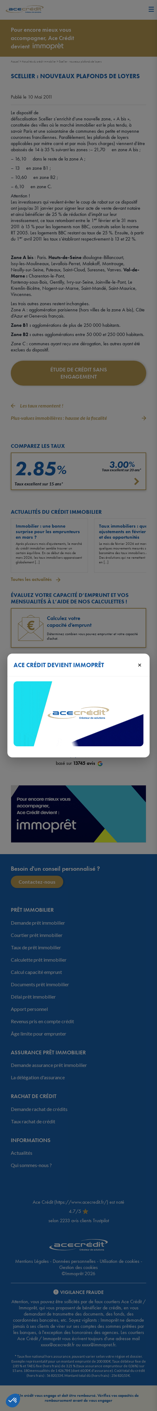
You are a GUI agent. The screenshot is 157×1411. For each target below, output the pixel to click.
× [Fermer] (140, 664)
